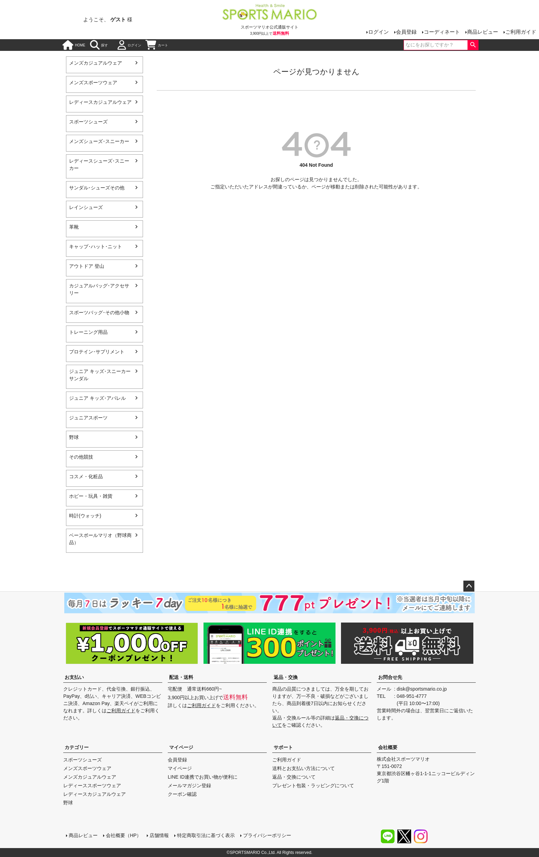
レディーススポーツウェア (92, 785)
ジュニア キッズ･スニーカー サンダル (100, 375)
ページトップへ (468, 586)
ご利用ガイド (520, 32)
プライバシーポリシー (267, 835)
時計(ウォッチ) (85, 515)
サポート (283, 747)
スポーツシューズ (88, 121)
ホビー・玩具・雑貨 (90, 496)
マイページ (181, 747)
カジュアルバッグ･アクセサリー (99, 289)
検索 (473, 45)
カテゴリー (77, 747)
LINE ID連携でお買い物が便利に (203, 777)
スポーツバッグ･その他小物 (99, 312)
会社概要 (387, 747)
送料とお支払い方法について (303, 768)
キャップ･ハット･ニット (95, 246)
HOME (74, 45)
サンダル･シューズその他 (96, 187)
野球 (74, 437)
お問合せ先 (390, 677)
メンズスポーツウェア (93, 82)
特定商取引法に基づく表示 (206, 835)
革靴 (74, 227)
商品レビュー (482, 32)
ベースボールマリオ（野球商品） (100, 538)
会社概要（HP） (123, 835)
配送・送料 (181, 677)
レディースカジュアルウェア (100, 102)
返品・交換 (286, 677)
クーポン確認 (182, 794)
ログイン (378, 32)
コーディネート (442, 32)
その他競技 (81, 457)
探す (99, 45)
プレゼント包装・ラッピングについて (313, 785)
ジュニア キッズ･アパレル (97, 398)
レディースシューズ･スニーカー (99, 164)
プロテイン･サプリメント (96, 351)
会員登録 (406, 32)
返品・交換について (294, 777)
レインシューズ (86, 207)
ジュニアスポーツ (88, 417)
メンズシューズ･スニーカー (99, 141)
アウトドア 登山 (86, 266)
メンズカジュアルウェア (95, 63)
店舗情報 (159, 835)
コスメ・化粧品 (86, 476)
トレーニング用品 (88, 332)
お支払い (74, 677)
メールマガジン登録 (189, 785)
